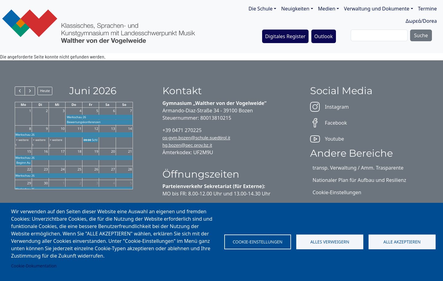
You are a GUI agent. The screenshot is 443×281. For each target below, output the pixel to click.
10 (63, 128)
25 (80, 169)
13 (113, 128)
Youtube (327, 138)
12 (96, 128)
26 (96, 169)
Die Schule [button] (261, 8)
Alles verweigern (329, 242)
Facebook (328, 122)
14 (130, 128)
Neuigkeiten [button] (295, 8)
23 (46, 169)
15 (29, 151)
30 (46, 183)
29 (29, 183)
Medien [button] (326, 8)
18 (80, 151)
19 (96, 151)
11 (80, 128)
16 (46, 151)
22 (29, 169)
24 (63, 169)
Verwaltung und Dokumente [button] (376, 8)
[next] (30, 90)
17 (63, 151)
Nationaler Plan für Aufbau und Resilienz (359, 180)
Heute (45, 90)
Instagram (329, 106)
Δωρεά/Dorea (421, 21)
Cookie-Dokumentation (34, 266)
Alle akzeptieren (402, 242)
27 (113, 169)
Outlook (323, 36)
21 (130, 151)
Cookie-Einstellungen (257, 242)
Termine (427, 8)
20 (113, 151)
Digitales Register (285, 36)
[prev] (20, 90)
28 (130, 169)
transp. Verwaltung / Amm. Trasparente (358, 167)
